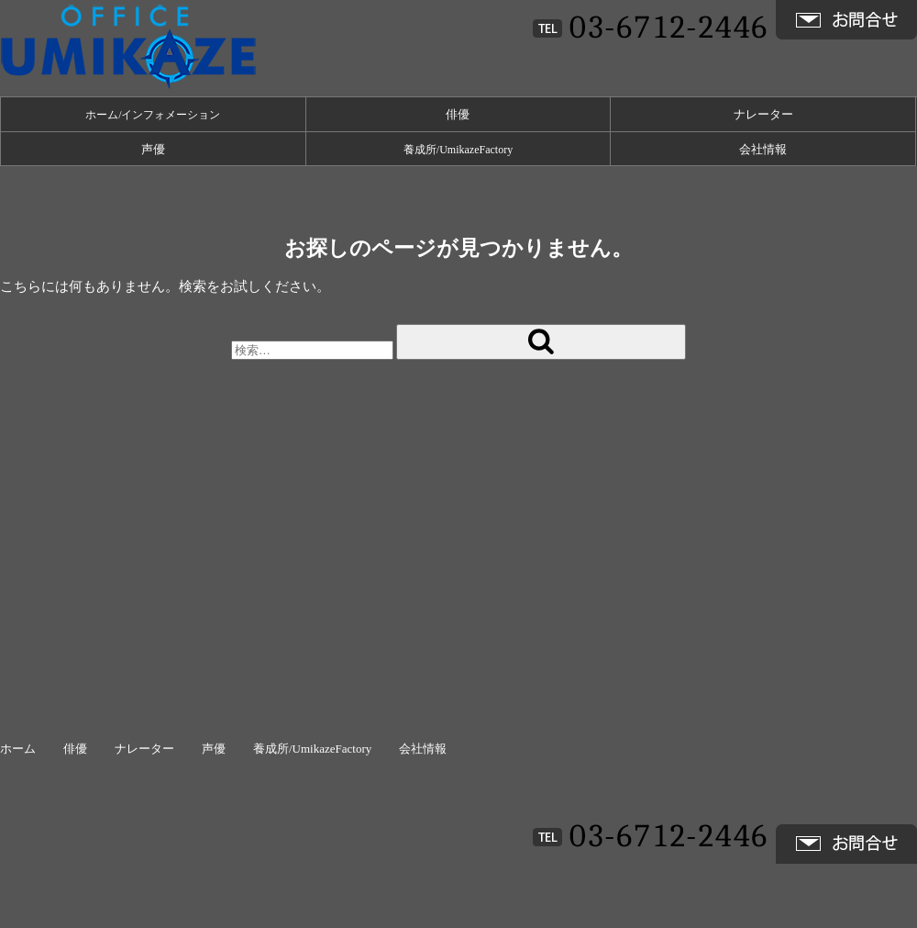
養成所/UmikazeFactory (458, 149)
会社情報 (763, 149)
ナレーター (763, 114)
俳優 (458, 114)
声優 (153, 149)
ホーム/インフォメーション (152, 114)
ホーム (18, 748)
